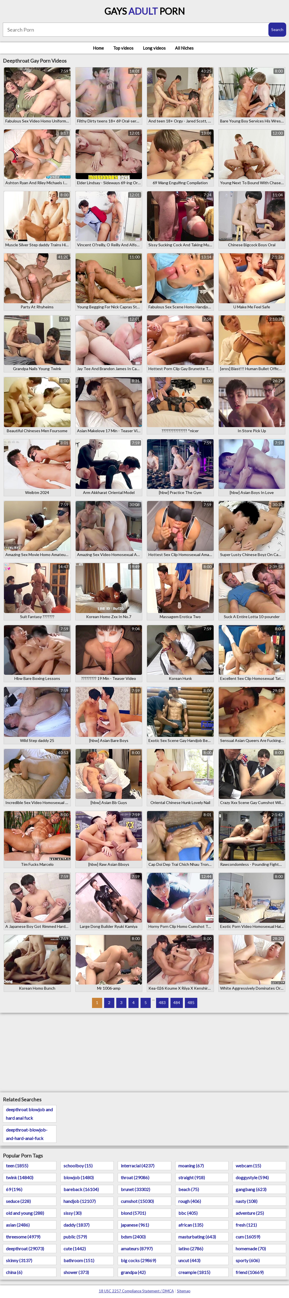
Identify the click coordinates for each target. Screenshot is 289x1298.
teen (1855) (17, 1165)
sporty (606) (248, 1260)
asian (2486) (18, 1224)
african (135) (190, 1224)
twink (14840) (19, 1177)
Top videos (123, 47)
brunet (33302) (135, 1189)
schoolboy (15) (78, 1165)
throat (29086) (135, 1177)
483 (162, 1002)
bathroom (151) (79, 1260)
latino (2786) (190, 1248)
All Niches (184, 47)
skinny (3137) (19, 1260)
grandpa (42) (133, 1272)
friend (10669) (250, 1272)
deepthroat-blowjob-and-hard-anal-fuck (26, 1134)
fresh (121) (246, 1224)
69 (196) (14, 1189)
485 (191, 1002)
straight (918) (191, 1177)
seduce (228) (18, 1201)
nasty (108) (246, 1201)
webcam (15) (248, 1165)
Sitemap (184, 1291)
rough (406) (189, 1201)
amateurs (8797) (137, 1248)
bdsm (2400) (133, 1236)
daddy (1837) (76, 1224)
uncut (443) (189, 1260)
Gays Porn (144, 11)
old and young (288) (25, 1213)
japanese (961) (135, 1224)
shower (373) (76, 1272)
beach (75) (188, 1189)
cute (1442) (75, 1248)
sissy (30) (73, 1213)
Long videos (154, 47)
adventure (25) (250, 1213)
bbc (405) (188, 1213)
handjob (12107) (80, 1201)
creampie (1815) (194, 1272)
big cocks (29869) (138, 1260)
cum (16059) (248, 1236)
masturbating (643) (197, 1236)
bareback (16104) (81, 1189)
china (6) (14, 1272)
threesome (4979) (23, 1236)
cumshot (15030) (137, 1201)
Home (98, 47)
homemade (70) (251, 1248)
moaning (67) (191, 1165)
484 (176, 1002)
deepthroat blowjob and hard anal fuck (29, 1114)
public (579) (75, 1236)
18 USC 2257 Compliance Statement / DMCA (136, 1291)
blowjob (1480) (79, 1177)
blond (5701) (133, 1213)
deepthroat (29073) (25, 1248)
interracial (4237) (137, 1165)
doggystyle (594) (252, 1177)
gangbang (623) (251, 1189)
